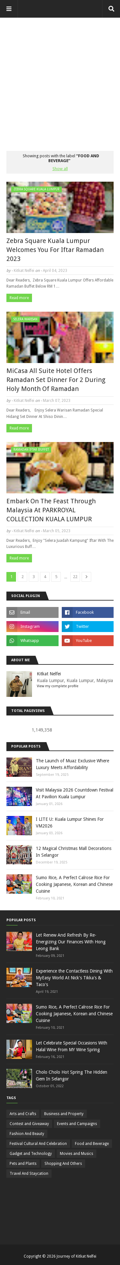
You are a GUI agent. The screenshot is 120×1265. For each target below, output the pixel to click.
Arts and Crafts (23, 1114)
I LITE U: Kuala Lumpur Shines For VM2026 (70, 822)
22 (75, 576)
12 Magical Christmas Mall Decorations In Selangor (73, 852)
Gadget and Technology (31, 1153)
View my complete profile (57, 686)
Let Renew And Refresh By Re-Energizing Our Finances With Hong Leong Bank (71, 941)
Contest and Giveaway (29, 1124)
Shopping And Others (63, 1163)
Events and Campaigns (77, 1124)
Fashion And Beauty (27, 1133)
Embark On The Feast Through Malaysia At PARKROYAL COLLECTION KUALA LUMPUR (51, 510)
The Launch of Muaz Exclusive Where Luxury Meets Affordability (72, 764)
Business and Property (64, 1114)
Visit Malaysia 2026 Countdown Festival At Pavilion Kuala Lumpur (74, 793)
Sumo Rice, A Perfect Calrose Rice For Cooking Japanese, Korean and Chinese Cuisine (74, 884)
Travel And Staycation (29, 1173)
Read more (19, 298)
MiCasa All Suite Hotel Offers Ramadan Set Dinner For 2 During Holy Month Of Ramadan (55, 380)
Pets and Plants (23, 1163)
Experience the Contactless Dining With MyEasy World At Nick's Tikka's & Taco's (74, 977)
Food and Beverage (92, 1143)
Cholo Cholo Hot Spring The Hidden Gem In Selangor (71, 1075)
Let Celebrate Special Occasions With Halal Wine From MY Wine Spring (71, 1046)
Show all (60, 168)
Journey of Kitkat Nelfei (76, 1256)
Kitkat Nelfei (24, 270)
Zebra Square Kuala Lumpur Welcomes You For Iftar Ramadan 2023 (55, 250)
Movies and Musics (76, 1153)
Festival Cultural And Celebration (38, 1143)
